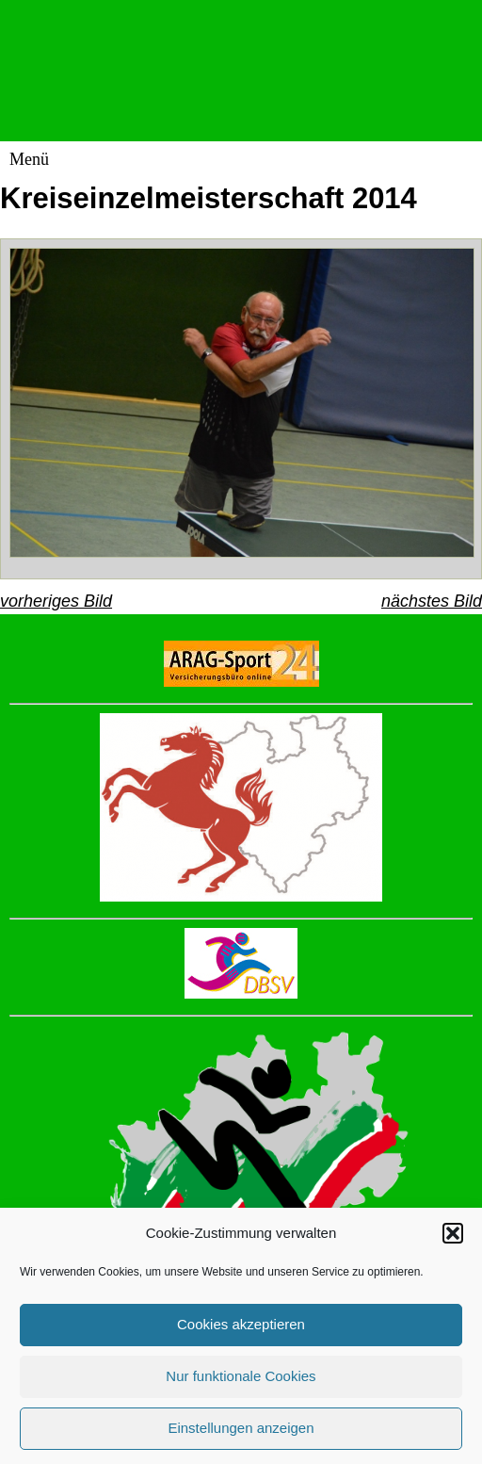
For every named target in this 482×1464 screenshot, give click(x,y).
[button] (452, 1244)
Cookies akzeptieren (241, 1335)
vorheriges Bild (56, 601)
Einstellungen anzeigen (240, 1439)
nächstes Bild (431, 601)
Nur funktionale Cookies (240, 1387)
